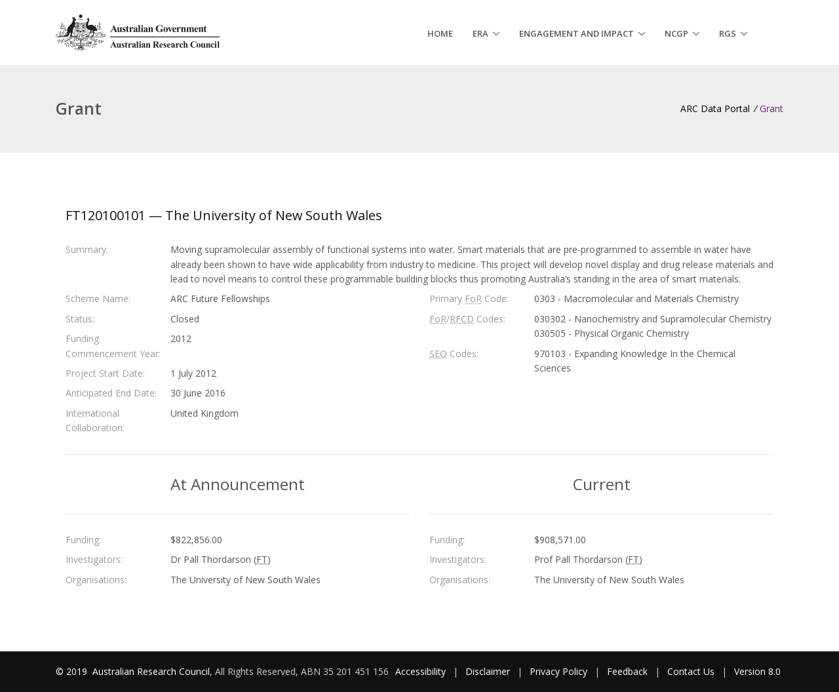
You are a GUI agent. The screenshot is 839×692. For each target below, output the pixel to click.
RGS (727, 33)
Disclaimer (487, 671)
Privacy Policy (558, 671)
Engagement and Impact (576, 33)
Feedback (627, 671)
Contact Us (690, 671)
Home (440, 33)
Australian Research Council (151, 671)
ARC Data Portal (715, 108)
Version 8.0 (757, 671)
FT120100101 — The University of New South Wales (224, 215)
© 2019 (73, 671)
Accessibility (420, 671)
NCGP (676, 33)
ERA (480, 33)
